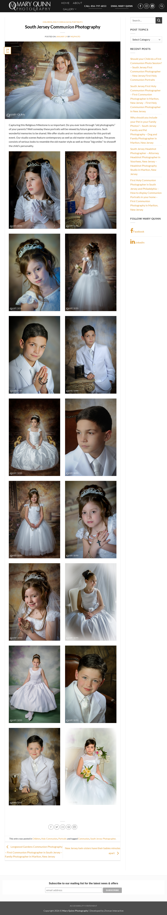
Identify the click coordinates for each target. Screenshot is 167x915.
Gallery (69, 9)
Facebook (137, 230)
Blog (66, 21)
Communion (83, 838)
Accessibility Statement (83, 906)
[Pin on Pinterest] (68, 827)
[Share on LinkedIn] (74, 827)
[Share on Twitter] (57, 827)
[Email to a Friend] (62, 827)
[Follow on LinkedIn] (152, 6)
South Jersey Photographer (103, 838)
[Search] (161, 6)
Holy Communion (49, 838)
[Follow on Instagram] (146, 6)
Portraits (62, 838)
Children (47, 22)
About (77, 3)
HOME (65, 3)
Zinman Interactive (113, 910)
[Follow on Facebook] (140, 6)
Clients (68, 27)
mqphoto (75, 36)
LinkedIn (137, 241)
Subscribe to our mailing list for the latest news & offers (83, 883)
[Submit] (159, 20)
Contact (69, 15)
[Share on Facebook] (51, 827)
